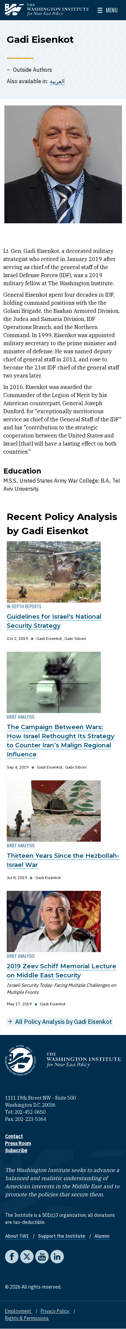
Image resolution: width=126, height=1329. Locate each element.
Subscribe (16, 1150)
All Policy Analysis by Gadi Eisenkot (63, 1022)
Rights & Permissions (27, 1318)
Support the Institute (62, 1236)
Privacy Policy (55, 1311)
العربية (57, 81)
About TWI (17, 1236)
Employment (18, 1311)
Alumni (102, 1236)
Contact (14, 1136)
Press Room (18, 1143)
